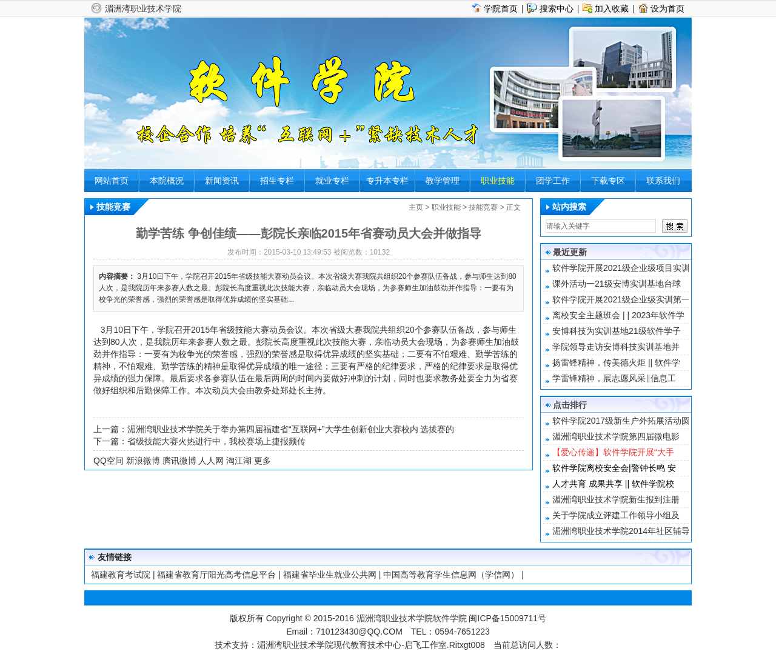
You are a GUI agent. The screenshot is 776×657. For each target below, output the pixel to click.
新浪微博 (143, 460)
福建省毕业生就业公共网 (329, 574)
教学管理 (443, 180)
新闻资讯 (222, 180)
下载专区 (608, 180)
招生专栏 (277, 180)
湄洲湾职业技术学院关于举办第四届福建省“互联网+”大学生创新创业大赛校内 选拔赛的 (290, 429)
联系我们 (663, 180)
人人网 (211, 460)
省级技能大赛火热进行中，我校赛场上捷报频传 (216, 441)
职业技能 (498, 180)
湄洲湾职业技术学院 (143, 8)
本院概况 (167, 180)
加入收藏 (612, 8)
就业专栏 (332, 180)
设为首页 (667, 8)
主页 (416, 207)
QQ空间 (108, 460)
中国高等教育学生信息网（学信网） (451, 574)
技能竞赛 (483, 207)
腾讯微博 (179, 460)
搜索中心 (557, 8)
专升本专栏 (387, 180)
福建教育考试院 (120, 574)
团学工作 (553, 180)
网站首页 (112, 180)
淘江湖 (239, 460)
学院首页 (501, 8)
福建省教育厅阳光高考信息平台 (216, 574)
